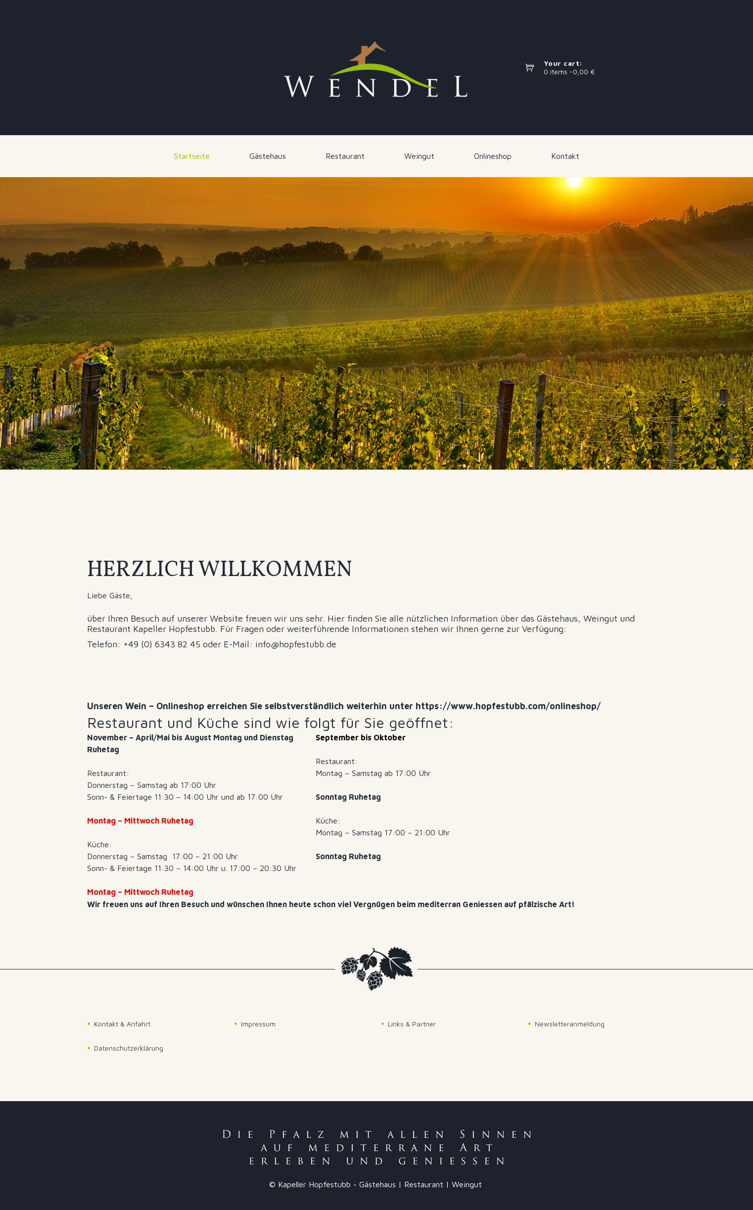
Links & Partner (412, 1023)
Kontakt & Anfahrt (122, 1023)
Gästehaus (267, 155)
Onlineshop (493, 155)
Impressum (258, 1023)
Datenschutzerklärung (128, 1048)
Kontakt (565, 155)
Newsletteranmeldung (570, 1023)
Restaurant (345, 155)
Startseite (192, 155)
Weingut (419, 155)
